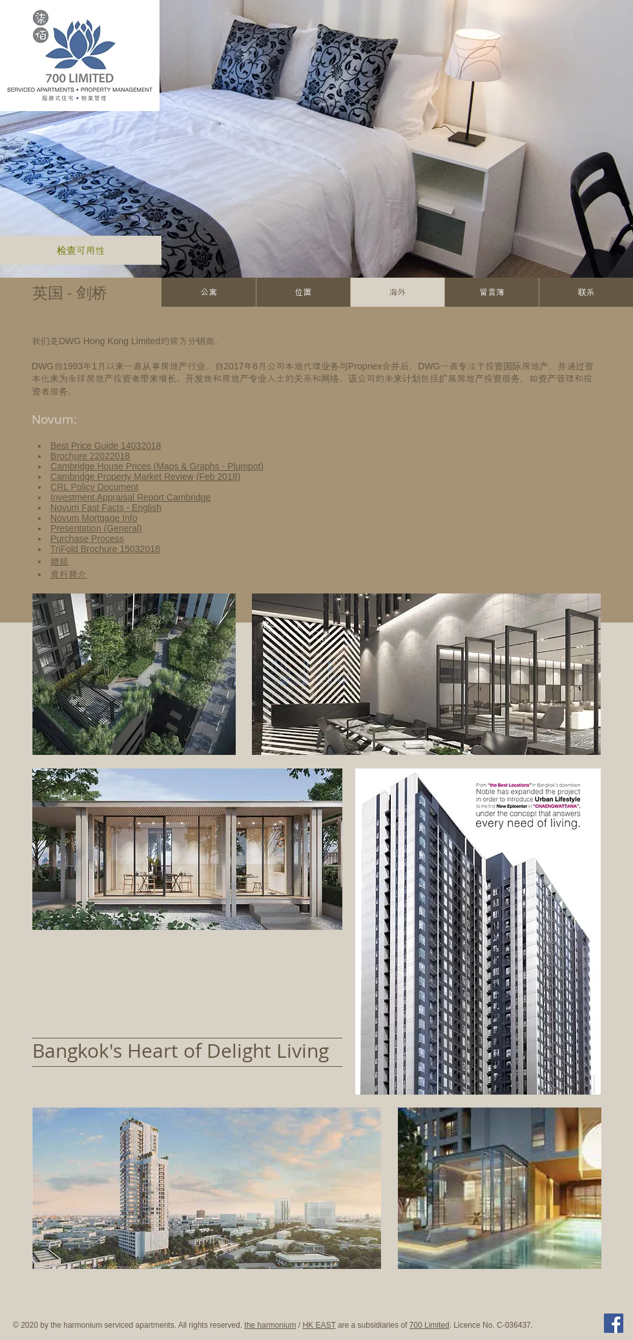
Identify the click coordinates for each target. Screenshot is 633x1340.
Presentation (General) (96, 528)
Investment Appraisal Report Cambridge (130, 497)
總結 (59, 561)
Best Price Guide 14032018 (105, 445)
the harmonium (270, 1325)
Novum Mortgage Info (94, 518)
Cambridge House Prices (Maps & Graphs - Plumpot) (157, 466)
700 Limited (430, 1325)
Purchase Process (87, 538)
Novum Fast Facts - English (105, 507)
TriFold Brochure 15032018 (105, 549)
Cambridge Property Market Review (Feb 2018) (145, 476)
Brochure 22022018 (90, 456)
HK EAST (318, 1325)
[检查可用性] (80, 250)
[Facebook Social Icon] (613, 1323)
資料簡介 (68, 574)
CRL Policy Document (94, 487)
